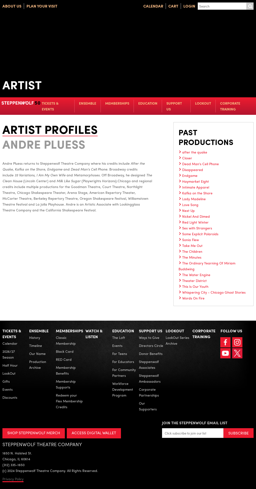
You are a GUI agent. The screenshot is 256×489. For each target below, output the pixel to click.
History (34, 337)
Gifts (6, 381)
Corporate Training (230, 106)
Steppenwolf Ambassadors (150, 378)
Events (7, 389)
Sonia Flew (190, 239)
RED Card (64, 359)
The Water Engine (196, 274)
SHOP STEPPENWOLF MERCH (33, 432)
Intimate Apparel (195, 187)
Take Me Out (192, 245)
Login (189, 6)
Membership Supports (66, 384)
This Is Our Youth (195, 286)
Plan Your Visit (41, 6)
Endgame (189, 175)
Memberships (117, 103)
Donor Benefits (150, 353)
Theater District (194, 280)
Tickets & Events (50, 106)
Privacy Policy (13, 478)
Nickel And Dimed (196, 216)
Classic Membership (66, 340)
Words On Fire (193, 298)
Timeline (35, 345)
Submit (250, 6)
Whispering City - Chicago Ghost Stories (214, 292)
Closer (187, 157)
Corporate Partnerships (149, 392)
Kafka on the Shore (197, 192)
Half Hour (10, 365)
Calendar (153, 6)
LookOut (203, 103)
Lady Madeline (194, 198)
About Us (11, 6)
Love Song (190, 204)
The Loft (118, 337)
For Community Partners (124, 372)
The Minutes (191, 257)
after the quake (194, 152)
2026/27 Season (8, 354)
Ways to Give (149, 337)
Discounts (9, 397)
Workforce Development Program (122, 389)
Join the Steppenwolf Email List (194, 423)
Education (147, 103)
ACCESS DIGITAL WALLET (94, 432)
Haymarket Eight (195, 181)
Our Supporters (148, 406)
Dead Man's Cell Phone (200, 163)
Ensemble (87, 103)
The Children (192, 251)
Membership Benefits (66, 370)
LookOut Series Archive (177, 340)
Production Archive (37, 364)
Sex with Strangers (197, 228)
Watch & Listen (93, 333)
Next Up (188, 210)
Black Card (65, 351)
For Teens (119, 353)
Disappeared (192, 169)
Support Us (174, 106)
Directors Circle (151, 345)
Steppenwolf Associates (149, 364)
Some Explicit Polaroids (200, 233)
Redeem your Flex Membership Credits (69, 401)
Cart (173, 6)
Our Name (37, 353)
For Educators (123, 361)
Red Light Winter (195, 222)
